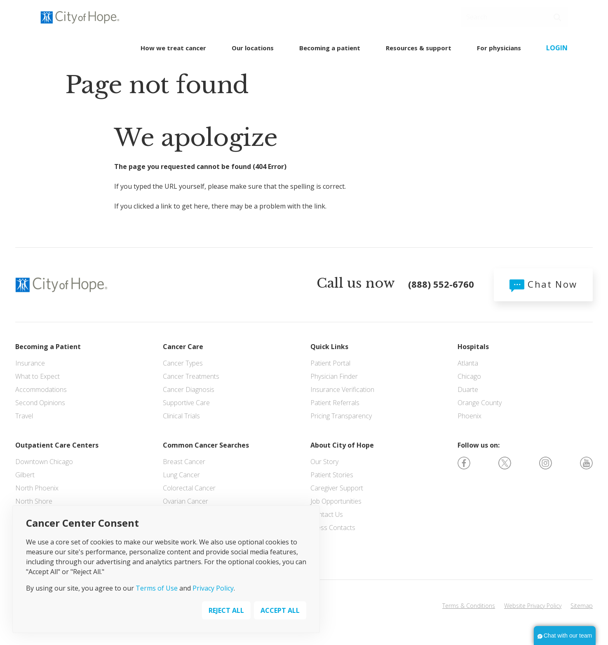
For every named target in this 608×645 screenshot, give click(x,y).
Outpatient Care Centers (57, 445)
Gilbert (25, 474)
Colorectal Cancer (189, 488)
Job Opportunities (336, 501)
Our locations (253, 48)
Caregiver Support (336, 488)
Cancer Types (183, 363)
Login (557, 47)
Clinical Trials (181, 415)
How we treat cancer (173, 48)
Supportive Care (186, 402)
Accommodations (41, 389)
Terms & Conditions (468, 606)
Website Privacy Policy (532, 606)
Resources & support (418, 48)
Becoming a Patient (48, 346)
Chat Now (543, 284)
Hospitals (473, 346)
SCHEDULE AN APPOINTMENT (389, 17)
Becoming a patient (329, 48)
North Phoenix (37, 488)
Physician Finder (334, 376)
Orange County (480, 402)
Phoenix (469, 415)
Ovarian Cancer (185, 501)
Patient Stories (331, 474)
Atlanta (468, 363)
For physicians (499, 48)
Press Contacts (332, 527)
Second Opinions (40, 402)
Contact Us (326, 514)
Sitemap (581, 606)
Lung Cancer (181, 474)
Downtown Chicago (44, 461)
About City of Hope (342, 445)
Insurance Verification (342, 389)
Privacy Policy (213, 588)
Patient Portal (330, 363)
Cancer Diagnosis (188, 389)
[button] (557, 17)
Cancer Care (183, 346)
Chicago (469, 376)
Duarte (468, 389)
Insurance (30, 363)
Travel (24, 415)
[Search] (514, 17)
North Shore (33, 501)
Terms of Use (157, 588)
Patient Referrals (334, 402)
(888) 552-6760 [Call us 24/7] (224, 16)
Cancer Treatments (191, 376)
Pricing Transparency (341, 415)
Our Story (324, 461)
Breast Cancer (184, 461)
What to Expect (37, 376)
